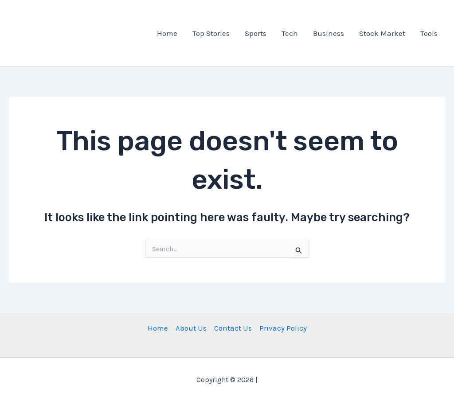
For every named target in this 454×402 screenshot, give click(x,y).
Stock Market (382, 33)
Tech (290, 33)
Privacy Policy (283, 328)
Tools (429, 33)
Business (328, 33)
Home (167, 33)
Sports (255, 33)
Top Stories (211, 33)
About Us (191, 328)
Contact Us (233, 328)
